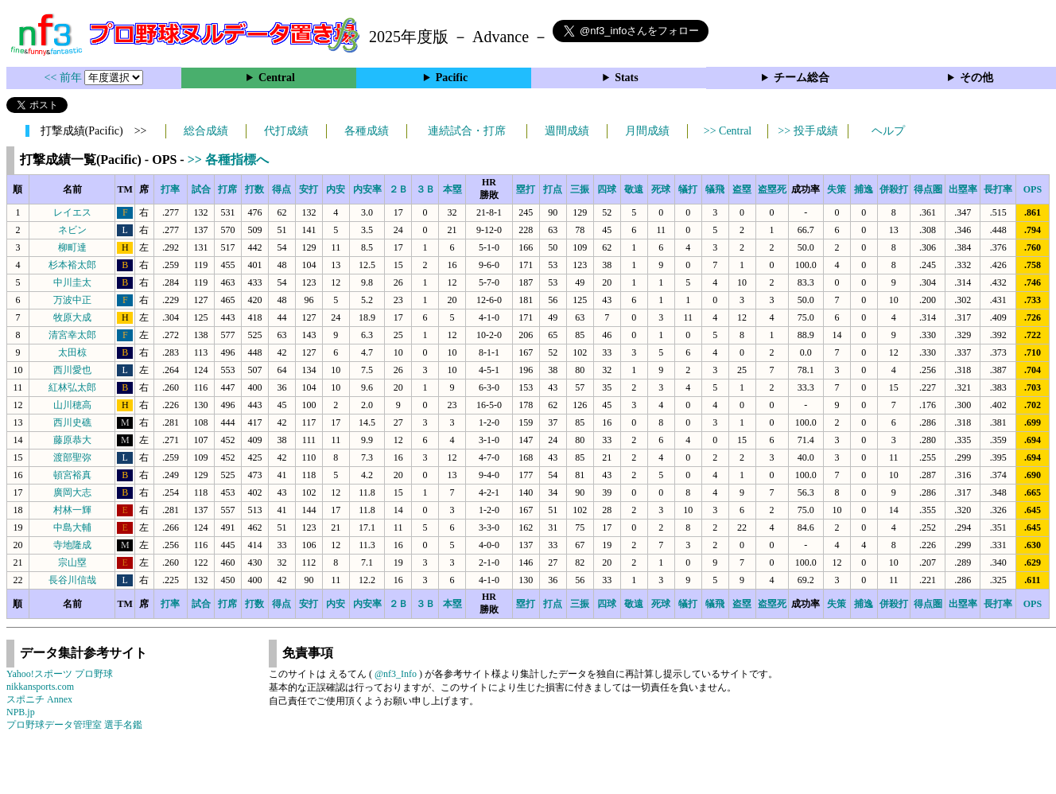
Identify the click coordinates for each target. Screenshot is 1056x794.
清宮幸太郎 (72, 335)
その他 (976, 78)
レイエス (72, 212)
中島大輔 (72, 527)
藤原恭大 (72, 440)
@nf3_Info (396, 673)
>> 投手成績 (807, 131)
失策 (836, 189)
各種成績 (366, 131)
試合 (201, 189)
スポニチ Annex (39, 699)
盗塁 (741, 189)
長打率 (998, 189)
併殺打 (893, 189)
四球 (606, 189)
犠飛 (714, 189)
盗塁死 (772, 189)
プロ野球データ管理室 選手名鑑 (74, 724)
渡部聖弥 (72, 457)
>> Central (728, 131)
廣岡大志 (72, 492)
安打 (308, 189)
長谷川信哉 (72, 580)
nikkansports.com (40, 686)
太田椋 (72, 352)
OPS (1032, 189)
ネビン (72, 229)
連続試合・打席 (467, 131)
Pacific (452, 78)
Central (276, 78)
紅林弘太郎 (72, 387)
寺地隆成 (72, 545)
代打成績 (286, 131)
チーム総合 (801, 78)
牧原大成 (72, 317)
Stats (627, 78)
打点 (552, 189)
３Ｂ (425, 189)
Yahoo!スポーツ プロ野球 (59, 673)
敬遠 (633, 189)
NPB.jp (20, 712)
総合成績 (206, 131)
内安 (335, 189)
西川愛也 (72, 370)
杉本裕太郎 (72, 265)
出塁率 (963, 189)
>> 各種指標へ (228, 159)
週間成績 (567, 131)
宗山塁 (72, 562)
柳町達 (72, 247)
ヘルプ (888, 131)
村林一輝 (72, 510)
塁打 (525, 189)
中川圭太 (72, 282)
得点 (281, 189)
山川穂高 (72, 405)
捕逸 (863, 189)
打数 (254, 189)
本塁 (452, 189)
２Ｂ (398, 189)
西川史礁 (72, 422)
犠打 (687, 189)
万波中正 (72, 300)
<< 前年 (65, 78)
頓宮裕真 (72, 475)
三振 (579, 189)
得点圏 (928, 189)
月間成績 (647, 131)
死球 (660, 189)
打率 (170, 189)
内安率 (367, 189)
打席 (227, 189)
